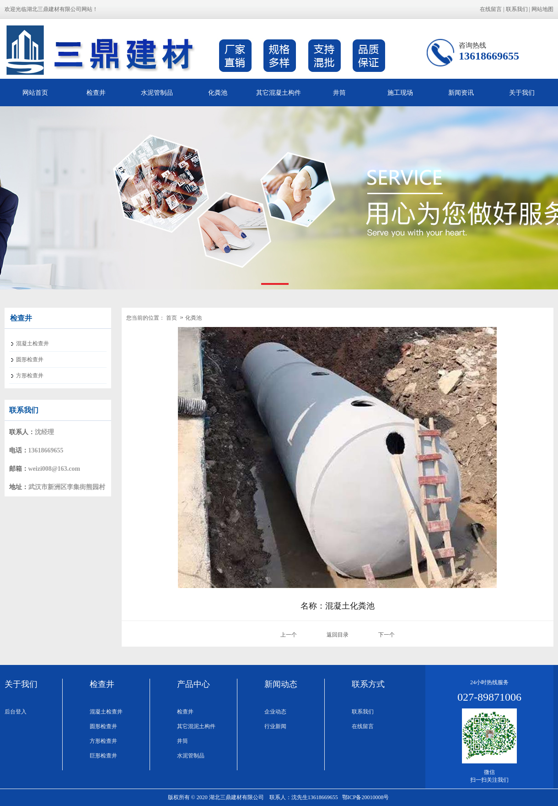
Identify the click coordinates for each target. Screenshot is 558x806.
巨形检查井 (103, 755)
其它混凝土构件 (278, 92)
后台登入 (16, 711)
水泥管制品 (157, 92)
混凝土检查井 (106, 711)
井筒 (339, 92)
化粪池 (217, 92)
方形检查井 (103, 741)
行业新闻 (275, 726)
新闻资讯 (461, 92)
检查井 (96, 92)
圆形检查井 (103, 726)
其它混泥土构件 (196, 726)
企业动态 (275, 711)
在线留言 (491, 9)
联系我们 (517, 9)
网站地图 (542, 9)
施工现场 (400, 92)
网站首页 (35, 92)
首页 (171, 318)
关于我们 (522, 92)
